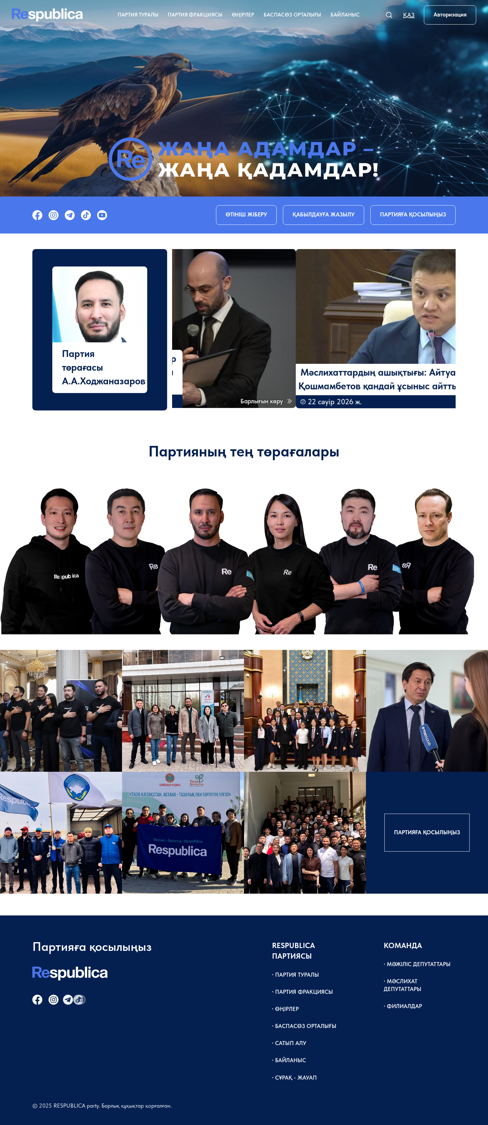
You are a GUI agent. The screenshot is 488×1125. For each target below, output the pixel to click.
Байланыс (345, 15)
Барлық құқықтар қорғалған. (136, 1105)
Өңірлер (243, 15)
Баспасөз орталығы (292, 15)
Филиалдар (404, 1006)
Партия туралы (138, 15)
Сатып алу (290, 1043)
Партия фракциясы (195, 15)
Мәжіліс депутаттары (419, 964)
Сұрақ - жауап (296, 1077)
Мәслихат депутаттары (402, 985)
